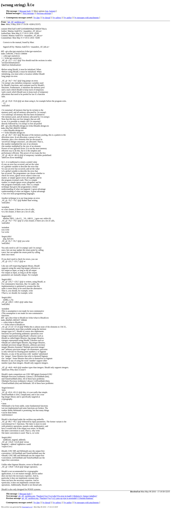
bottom (52, 11)
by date (37, 18)
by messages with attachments (87, 18)
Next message (28, 13)
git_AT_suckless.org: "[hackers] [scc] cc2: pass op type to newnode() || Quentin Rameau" (58, 498)
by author (68, 18)
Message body (25, 11)
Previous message (44, 13)
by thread (46, 18)
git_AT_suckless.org (16, 22)
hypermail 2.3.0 (27, 507)
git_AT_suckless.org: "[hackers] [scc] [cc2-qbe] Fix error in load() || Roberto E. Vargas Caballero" (57, 496)
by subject (57, 18)
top (47, 11)
